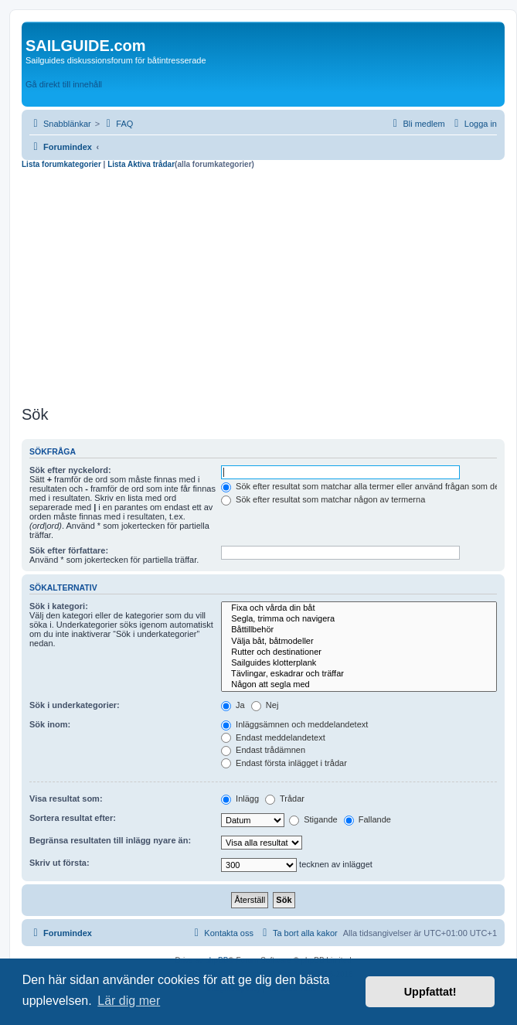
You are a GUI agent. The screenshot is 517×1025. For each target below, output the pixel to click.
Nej (265, 705)
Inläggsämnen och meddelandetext (294, 724)
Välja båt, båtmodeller (359, 641)
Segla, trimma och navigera (359, 619)
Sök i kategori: (58, 606)
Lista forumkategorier (63, 164)
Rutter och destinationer (359, 652)
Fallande (367, 819)
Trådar (284, 798)
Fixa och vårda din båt (359, 608)
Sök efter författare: (68, 550)
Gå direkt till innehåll (64, 84)
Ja (233, 705)
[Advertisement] (263, 285)
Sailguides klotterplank (359, 663)
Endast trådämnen (263, 749)
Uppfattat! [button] (430, 992)
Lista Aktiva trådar (141, 164)
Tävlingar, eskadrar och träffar (359, 674)
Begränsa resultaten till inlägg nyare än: (110, 840)
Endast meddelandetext (273, 737)
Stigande (313, 819)
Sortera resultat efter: (72, 817)
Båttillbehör (359, 630)
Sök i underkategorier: (74, 705)
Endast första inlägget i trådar (284, 763)
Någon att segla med (359, 684)
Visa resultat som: (66, 798)
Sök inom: (49, 724)
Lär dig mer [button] (128, 1000)
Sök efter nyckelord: (70, 470)
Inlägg (240, 798)
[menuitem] (117, 123)
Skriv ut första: (59, 862)
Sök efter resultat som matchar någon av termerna (323, 499)
